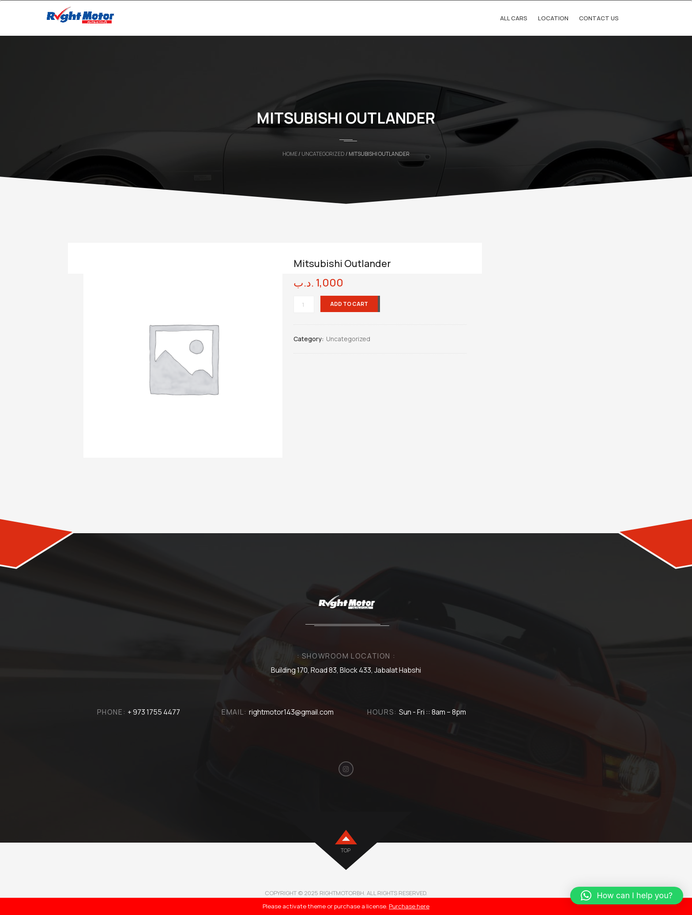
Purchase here (409, 906)
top (345, 850)
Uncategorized (323, 154)
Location (553, 18)
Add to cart (349, 304)
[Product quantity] (303, 304)
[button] (626, 895)
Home (289, 154)
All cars (513, 18)
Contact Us (599, 18)
